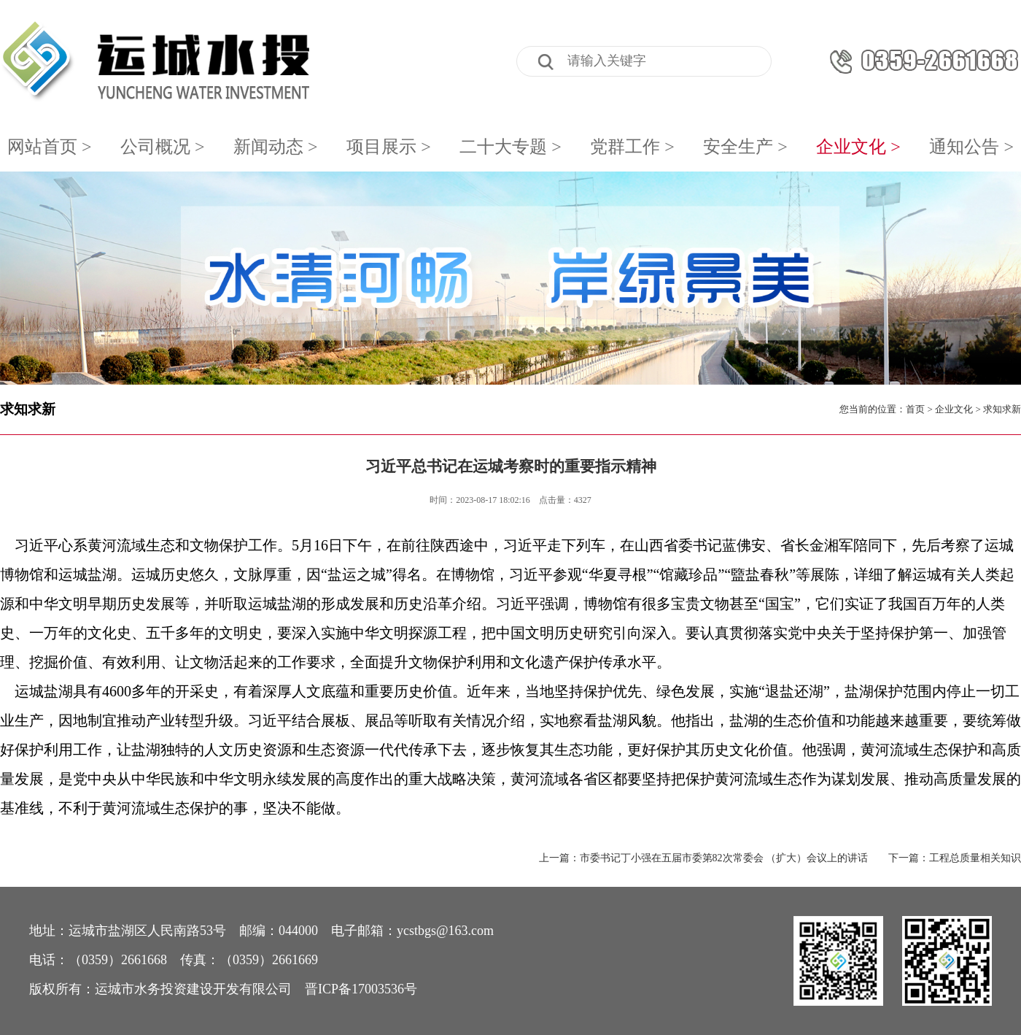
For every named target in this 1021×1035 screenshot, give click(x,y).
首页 (915, 409)
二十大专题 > (510, 146)
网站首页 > (49, 146)
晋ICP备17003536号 (361, 989)
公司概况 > (162, 146)
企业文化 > (858, 146)
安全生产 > (745, 146)
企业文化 (954, 409)
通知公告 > (971, 146)
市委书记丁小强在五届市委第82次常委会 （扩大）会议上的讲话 (724, 858)
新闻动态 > (275, 146)
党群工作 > (632, 146)
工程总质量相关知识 (975, 858)
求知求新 (27, 409)
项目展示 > (388, 146)
